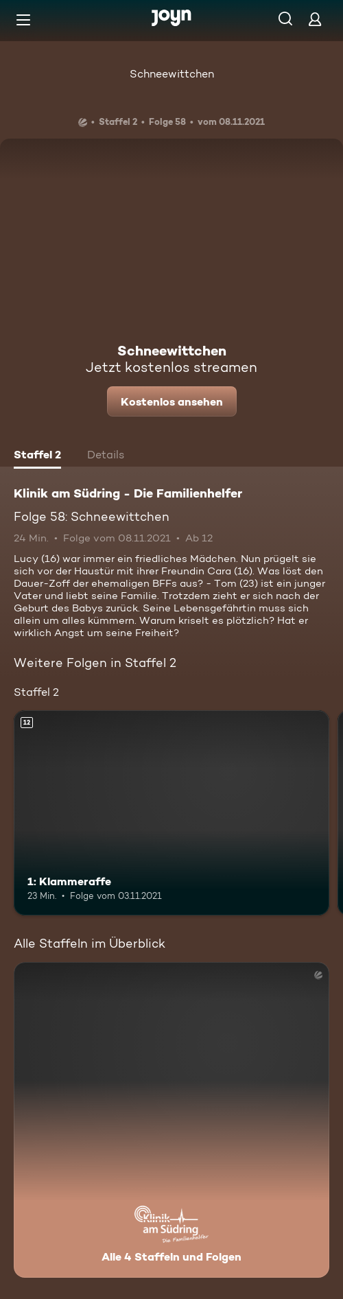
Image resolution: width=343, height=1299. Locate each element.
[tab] (37, 456)
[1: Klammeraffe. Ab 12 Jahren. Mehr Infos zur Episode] (171, 812)
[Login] (314, 19)
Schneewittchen (172, 73)
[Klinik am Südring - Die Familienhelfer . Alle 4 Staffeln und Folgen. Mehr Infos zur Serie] (171, 1120)
